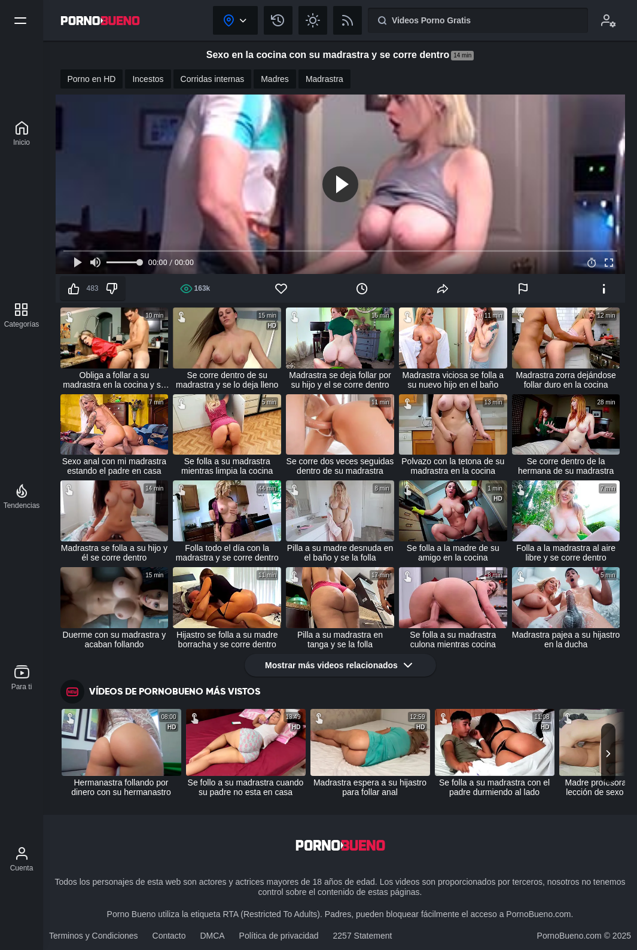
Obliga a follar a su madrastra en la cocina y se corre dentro (114, 379)
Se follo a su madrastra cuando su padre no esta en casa (246, 787)
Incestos (147, 79)
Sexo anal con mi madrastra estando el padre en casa (114, 466)
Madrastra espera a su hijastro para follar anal (369, 787)
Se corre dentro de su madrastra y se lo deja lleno (227, 379)
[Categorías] (21, 315)
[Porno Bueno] (21, 133)
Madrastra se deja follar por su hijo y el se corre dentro (340, 379)
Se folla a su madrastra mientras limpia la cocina (227, 466)
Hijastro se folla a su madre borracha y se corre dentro (227, 639)
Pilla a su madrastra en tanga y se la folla (340, 639)
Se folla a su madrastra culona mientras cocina (453, 639)
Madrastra (324, 79)
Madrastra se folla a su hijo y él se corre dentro (114, 552)
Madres (275, 79)
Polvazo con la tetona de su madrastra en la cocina (452, 466)
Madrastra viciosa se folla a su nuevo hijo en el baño (453, 379)
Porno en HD (92, 79)
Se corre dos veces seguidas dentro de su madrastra (340, 466)
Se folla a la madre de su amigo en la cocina (453, 552)
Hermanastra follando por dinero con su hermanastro (121, 787)
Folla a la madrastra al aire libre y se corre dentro (565, 552)
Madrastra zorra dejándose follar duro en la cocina (565, 379)
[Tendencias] (22, 496)
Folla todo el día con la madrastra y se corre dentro (227, 552)
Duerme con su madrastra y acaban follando (114, 639)
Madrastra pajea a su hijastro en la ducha (566, 639)
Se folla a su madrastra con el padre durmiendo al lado (494, 787)
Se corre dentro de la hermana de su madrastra (566, 466)
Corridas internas (213, 79)
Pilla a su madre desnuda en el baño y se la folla (340, 552)
